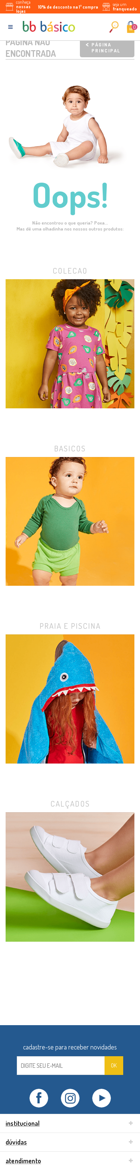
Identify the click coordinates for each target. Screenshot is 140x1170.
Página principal (105, 48)
